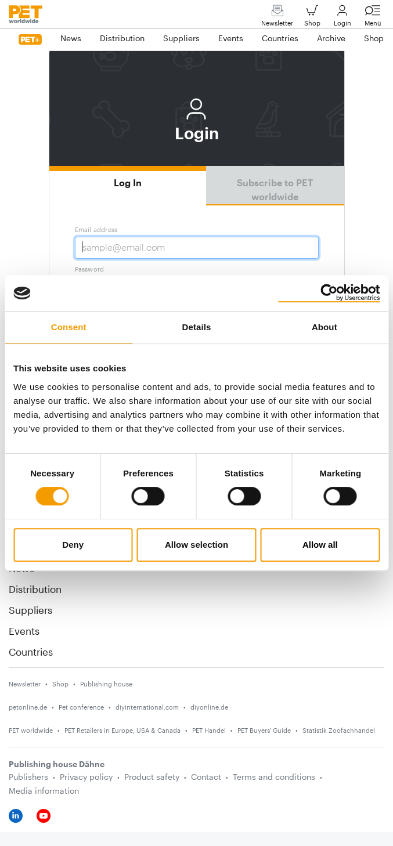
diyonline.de (209, 707)
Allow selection (196, 544)
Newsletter (277, 18)
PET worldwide (31, 730)
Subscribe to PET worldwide (275, 189)
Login (342, 18)
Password (89, 269)
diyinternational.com (147, 707)
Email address (96, 229)
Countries (31, 651)
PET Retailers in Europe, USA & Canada (122, 730)
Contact (206, 777)
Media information (44, 791)
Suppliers (30, 610)
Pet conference (81, 707)
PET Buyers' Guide (264, 730)
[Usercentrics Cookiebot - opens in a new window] (329, 293)
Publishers (28, 777)
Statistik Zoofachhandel (338, 730)
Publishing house (106, 684)
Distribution (35, 589)
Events (24, 631)
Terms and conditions (274, 777)
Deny (73, 544)
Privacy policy (86, 777)
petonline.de (28, 707)
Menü (373, 18)
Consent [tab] (68, 327)
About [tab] (324, 327)
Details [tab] (196, 327)
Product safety (151, 777)
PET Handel (209, 730)
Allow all (320, 544)
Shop (312, 18)
